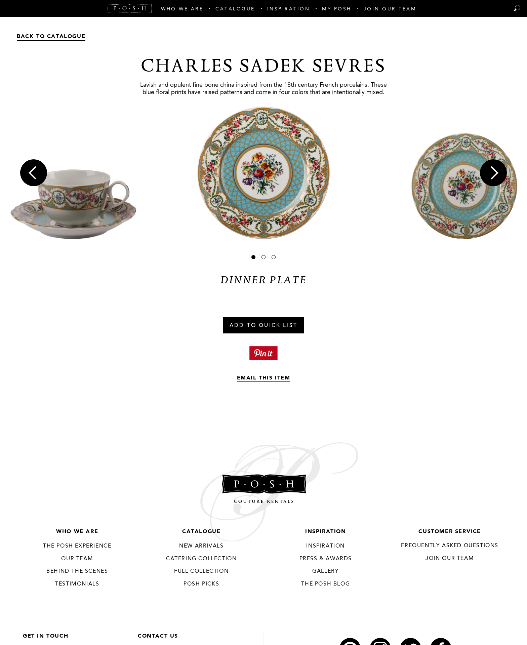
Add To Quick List (263, 325)
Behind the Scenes (77, 571)
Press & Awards (325, 559)
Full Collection (201, 571)
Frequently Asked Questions (449, 546)
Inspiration (325, 531)
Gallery (325, 571)
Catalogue (201, 531)
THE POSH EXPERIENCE (77, 546)
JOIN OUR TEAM (449, 558)
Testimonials (77, 584)
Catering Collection (201, 559)
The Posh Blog (325, 584)
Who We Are (77, 531)
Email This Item (263, 378)
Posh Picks (201, 584)
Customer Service (449, 531)
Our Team (77, 559)
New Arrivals (201, 546)
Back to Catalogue (51, 36)
